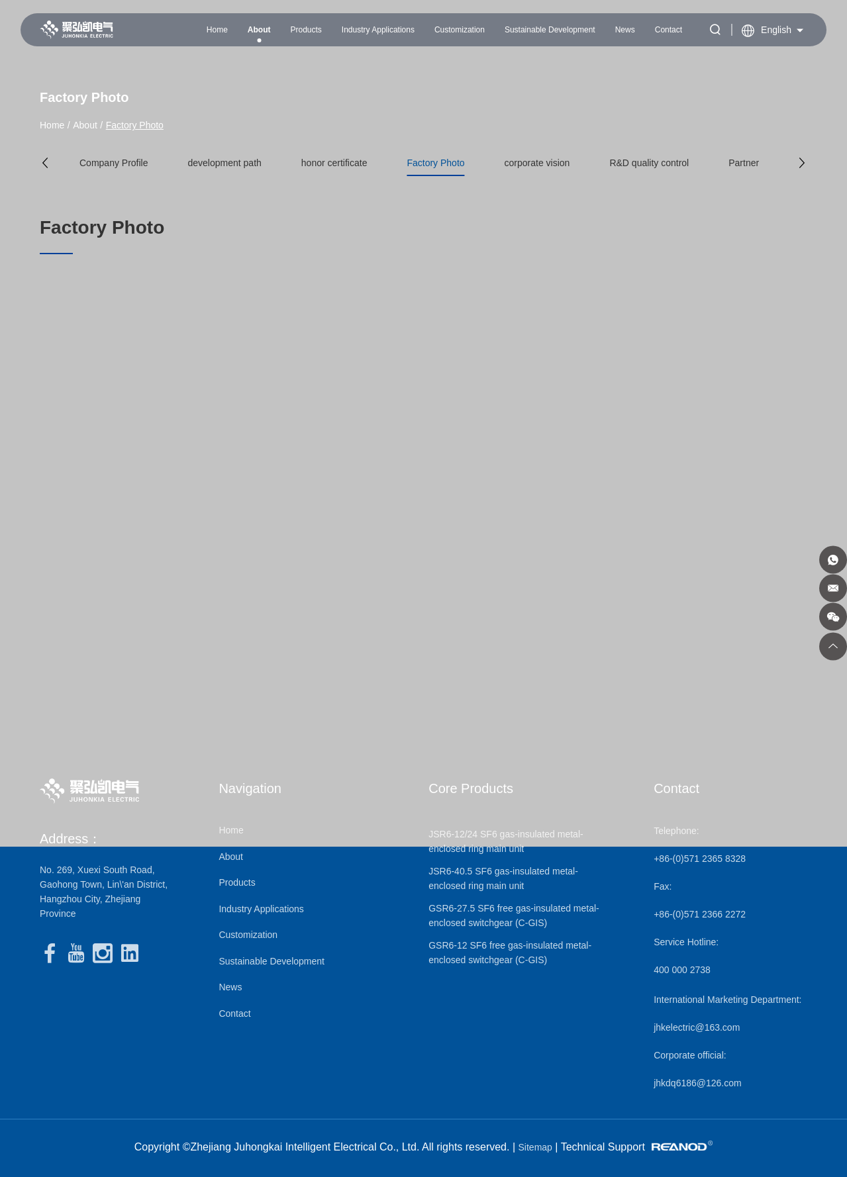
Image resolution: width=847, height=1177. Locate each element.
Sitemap (535, 1147)
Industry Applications (378, 29)
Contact (668, 29)
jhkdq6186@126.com (698, 1083)
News (625, 29)
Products (305, 29)
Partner (743, 163)
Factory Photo (135, 125)
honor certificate (334, 163)
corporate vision (537, 163)
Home (217, 29)
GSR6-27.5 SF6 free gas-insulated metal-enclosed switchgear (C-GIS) (513, 915)
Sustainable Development (550, 29)
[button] (45, 163)
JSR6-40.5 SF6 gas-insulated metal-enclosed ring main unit (503, 878)
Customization (459, 29)
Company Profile (113, 163)
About (259, 29)
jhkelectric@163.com (697, 1027)
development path (225, 163)
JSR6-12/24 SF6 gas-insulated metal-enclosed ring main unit (505, 841)
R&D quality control (649, 163)
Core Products (470, 788)
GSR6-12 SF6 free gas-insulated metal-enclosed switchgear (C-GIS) (509, 952)
